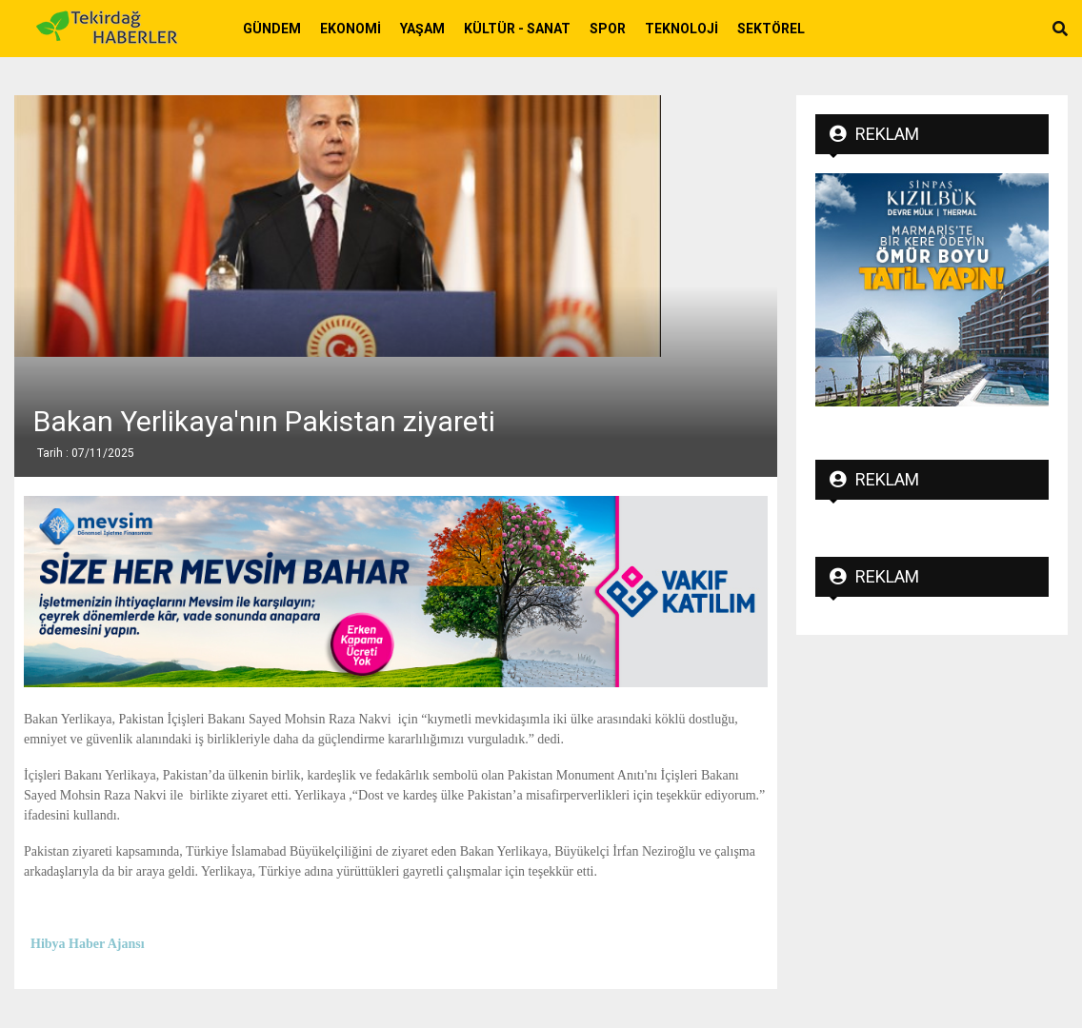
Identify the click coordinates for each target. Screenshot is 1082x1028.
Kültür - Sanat (517, 28)
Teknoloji (681, 28)
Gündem (272, 28)
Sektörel (771, 28)
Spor (608, 28)
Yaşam (422, 28)
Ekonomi (350, 28)
